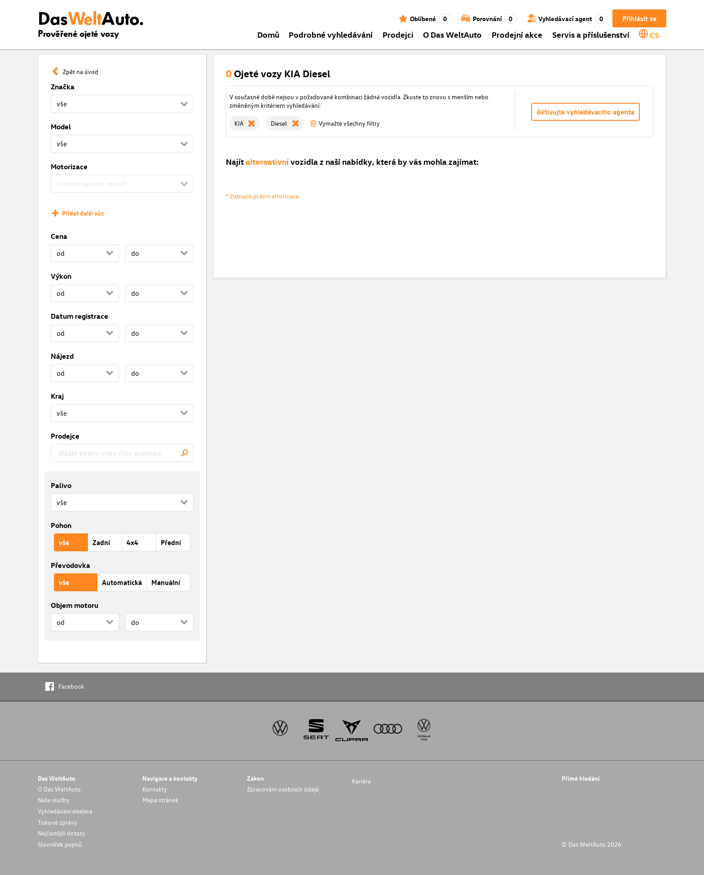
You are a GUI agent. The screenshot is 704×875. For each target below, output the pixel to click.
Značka (63, 86)
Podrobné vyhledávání (331, 34)
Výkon (61, 276)
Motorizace (69, 166)
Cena (59, 236)
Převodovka (70, 565)
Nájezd (62, 356)
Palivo (61, 485)
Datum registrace (79, 316)
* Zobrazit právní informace (262, 196)
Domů (268, 34)
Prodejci (398, 34)
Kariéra (361, 781)
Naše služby (54, 800)
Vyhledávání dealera (65, 811)
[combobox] (122, 453)
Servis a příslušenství (590, 34)
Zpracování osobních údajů (283, 789)
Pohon (61, 525)
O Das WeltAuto (452, 34)
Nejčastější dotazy (61, 833)
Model (61, 126)
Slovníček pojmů (60, 844)
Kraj (57, 395)
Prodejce (65, 435)
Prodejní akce (517, 34)
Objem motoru (74, 605)
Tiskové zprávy (57, 822)
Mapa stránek (160, 800)
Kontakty (154, 789)
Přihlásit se (639, 18)
